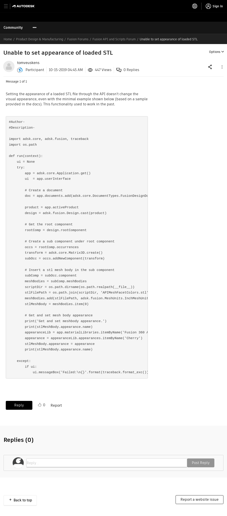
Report (56, 405)
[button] (221, 67)
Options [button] (214, 52)
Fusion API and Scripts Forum (114, 39)
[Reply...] (106, 462)
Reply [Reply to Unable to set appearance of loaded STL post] (19, 405)
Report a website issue (199, 499)
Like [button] (40, 405)
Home (8, 39)
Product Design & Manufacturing (39, 39)
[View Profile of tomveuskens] (28, 63)
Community (13, 27)
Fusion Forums (77, 39)
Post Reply (201, 462)
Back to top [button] (23, 500)
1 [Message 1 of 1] (20, 81)
